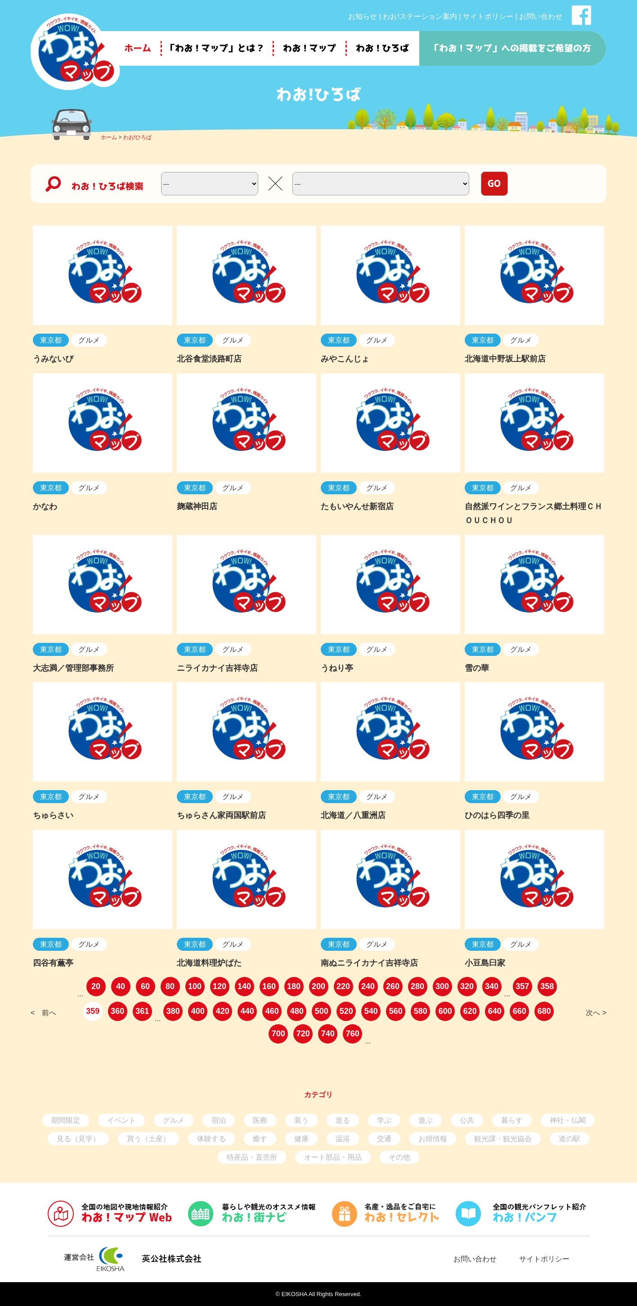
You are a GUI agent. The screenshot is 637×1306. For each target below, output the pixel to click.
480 (297, 1011)
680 (544, 1011)
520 (346, 1011)
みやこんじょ (345, 358)
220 (343, 986)
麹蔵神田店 (197, 506)
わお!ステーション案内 (420, 16)
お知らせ (362, 16)
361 (142, 1011)
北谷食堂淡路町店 (209, 358)
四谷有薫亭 (53, 962)
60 (145, 986)
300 (442, 986)
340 (491, 986)
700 (278, 1033)
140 (244, 986)
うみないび (53, 358)
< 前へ (43, 1013)
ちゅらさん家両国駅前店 (221, 815)
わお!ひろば (137, 137)
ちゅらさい (53, 815)
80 (170, 986)
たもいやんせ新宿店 (357, 506)
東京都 (51, 340)
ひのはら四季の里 (497, 815)
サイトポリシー (488, 16)
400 (198, 1011)
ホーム (109, 137)
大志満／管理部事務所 (73, 668)
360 (117, 1011)
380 (173, 1011)
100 (195, 986)
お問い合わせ (540, 16)
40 (120, 986)
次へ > (596, 1013)
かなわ (45, 506)
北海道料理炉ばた (209, 962)
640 (495, 1011)
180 (294, 986)
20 (95, 986)
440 (247, 1011)
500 (321, 1011)
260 (392, 986)
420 (222, 1011)
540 (371, 1011)
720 (303, 1033)
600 (445, 1011)
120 (219, 986)
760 (352, 1033)
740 (328, 1033)
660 (519, 1011)
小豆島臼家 (485, 962)
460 (272, 1011)
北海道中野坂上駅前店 (505, 358)
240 (368, 986)
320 (467, 986)
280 (417, 986)
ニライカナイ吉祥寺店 (217, 668)
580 (420, 1011)
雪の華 (477, 668)
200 (318, 986)
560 (396, 1011)
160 (269, 986)
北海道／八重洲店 (353, 815)
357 (522, 986)
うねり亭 (337, 668)
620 (470, 1011)
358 (547, 986)
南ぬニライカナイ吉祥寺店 (369, 962)
